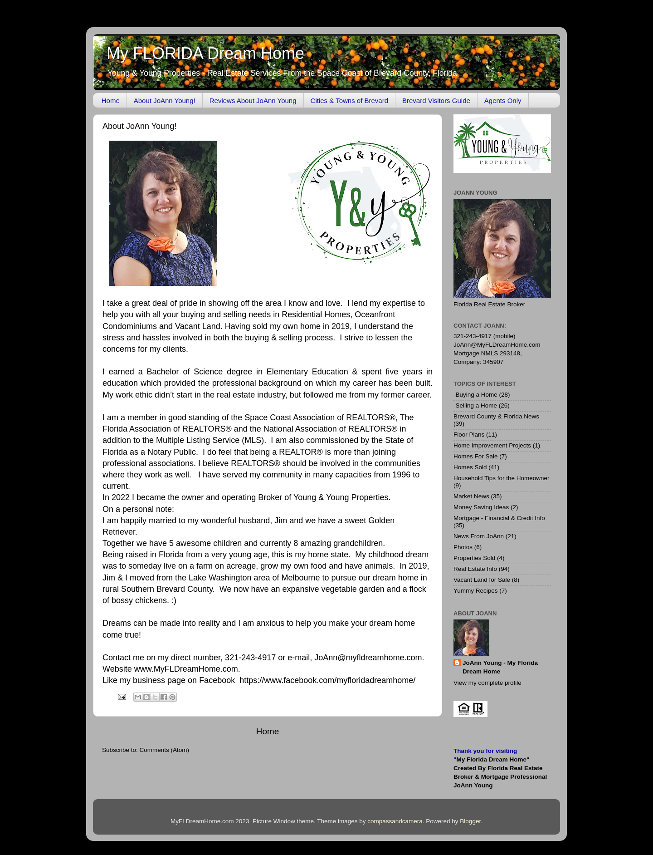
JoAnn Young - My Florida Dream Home (500, 667)
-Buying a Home (475, 394)
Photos (463, 547)
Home (111, 100)
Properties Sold (474, 558)
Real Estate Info (475, 568)
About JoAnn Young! (164, 100)
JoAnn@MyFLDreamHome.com (497, 344)
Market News (471, 496)
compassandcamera (395, 821)
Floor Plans (468, 434)
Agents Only (502, 100)
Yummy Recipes (475, 590)
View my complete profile (487, 682)
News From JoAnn (478, 536)
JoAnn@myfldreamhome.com (368, 657)
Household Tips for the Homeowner (501, 478)
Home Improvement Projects (492, 445)
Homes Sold (470, 467)
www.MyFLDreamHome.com (186, 668)
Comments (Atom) (165, 750)
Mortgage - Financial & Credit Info (499, 518)
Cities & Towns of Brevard (349, 100)
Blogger (470, 821)
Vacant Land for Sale (481, 579)
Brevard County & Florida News (496, 416)
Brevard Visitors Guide (436, 100)
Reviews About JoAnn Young (253, 100)
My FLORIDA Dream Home (205, 53)
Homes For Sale (475, 456)
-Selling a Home (475, 405)
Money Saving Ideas (481, 507)
